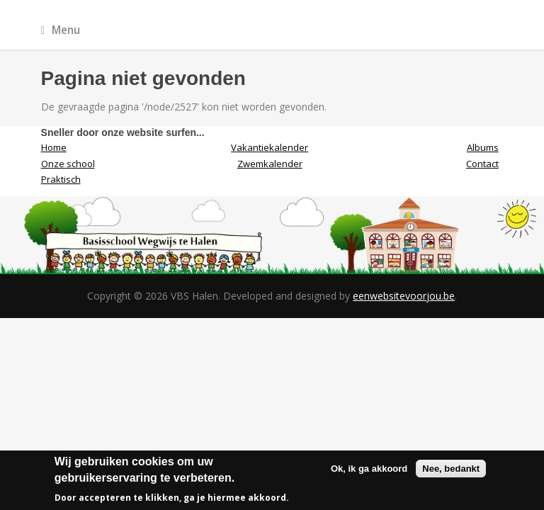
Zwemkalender (269, 163)
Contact (482, 163)
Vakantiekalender (269, 147)
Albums (483, 147)
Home (54, 147)
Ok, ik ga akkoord (369, 468)
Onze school (68, 163)
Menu (61, 30)
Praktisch (61, 179)
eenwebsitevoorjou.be (404, 295)
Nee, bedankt (451, 468)
